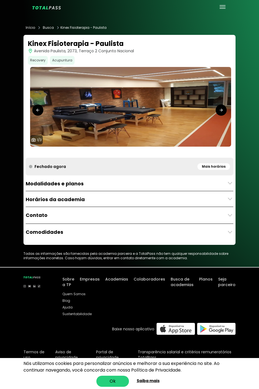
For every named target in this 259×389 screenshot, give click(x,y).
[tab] (125, 152)
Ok (113, 381)
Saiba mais (148, 380)
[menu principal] (222, 7)
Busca (48, 27)
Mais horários (214, 166)
